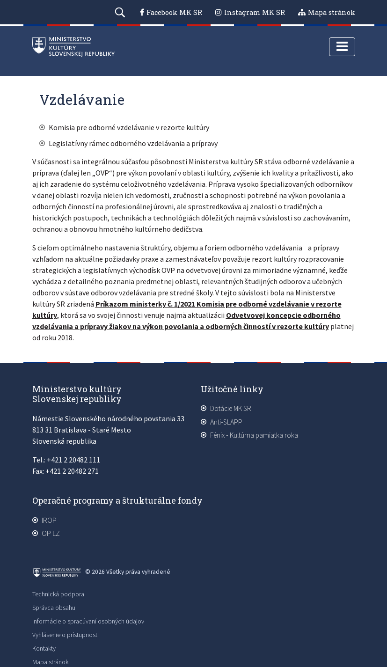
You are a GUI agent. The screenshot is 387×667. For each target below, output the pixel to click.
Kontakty (44, 648)
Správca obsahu (53, 607)
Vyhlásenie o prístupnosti (65, 634)
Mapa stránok (331, 12)
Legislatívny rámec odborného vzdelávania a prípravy (133, 143)
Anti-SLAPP (226, 422)
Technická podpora (58, 594)
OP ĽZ (51, 533)
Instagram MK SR (254, 12)
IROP (49, 520)
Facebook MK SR (174, 12)
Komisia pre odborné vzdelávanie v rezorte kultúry (129, 127)
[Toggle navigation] (342, 46)
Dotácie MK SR (230, 408)
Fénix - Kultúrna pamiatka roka (254, 435)
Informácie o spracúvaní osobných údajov (88, 621)
